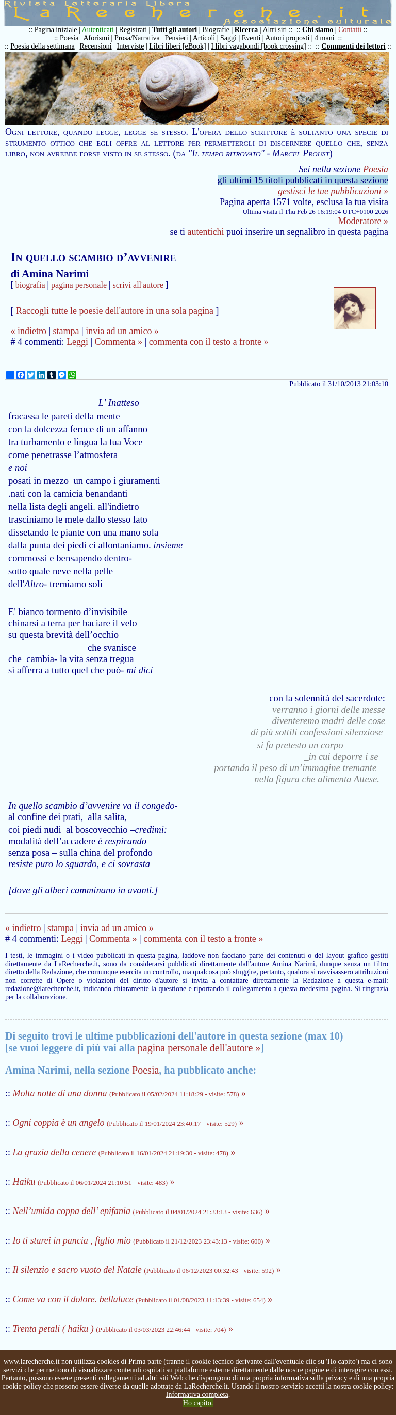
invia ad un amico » (122, 331)
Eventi (251, 38)
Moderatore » (363, 221)
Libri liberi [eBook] (177, 46)
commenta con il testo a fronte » (209, 342)
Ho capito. (198, 1403)
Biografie (215, 30)
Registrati (133, 30)
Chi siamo (317, 30)
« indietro (28, 331)
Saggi (228, 38)
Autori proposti (287, 38)
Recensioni (96, 46)
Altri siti (274, 30)
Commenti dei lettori (353, 46)
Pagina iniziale (56, 30)
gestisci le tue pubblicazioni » (333, 191)
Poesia (69, 38)
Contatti (349, 30)
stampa (66, 331)
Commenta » (119, 342)
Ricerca (246, 30)
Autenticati (98, 30)
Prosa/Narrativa (137, 38)
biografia (30, 284)
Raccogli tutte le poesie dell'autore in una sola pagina (114, 311)
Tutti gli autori (174, 30)
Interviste (130, 46)
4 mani (325, 38)
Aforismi (97, 38)
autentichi (206, 232)
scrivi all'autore (138, 284)
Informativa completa (197, 1394)
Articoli (204, 38)
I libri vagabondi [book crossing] (258, 46)
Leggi (77, 342)
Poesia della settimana (42, 46)
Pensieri (176, 38)
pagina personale (79, 284)
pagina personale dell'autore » (199, 1048)
